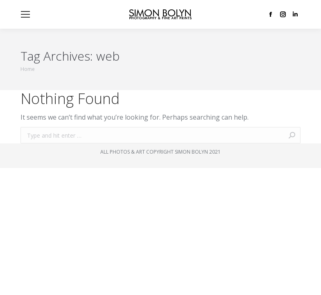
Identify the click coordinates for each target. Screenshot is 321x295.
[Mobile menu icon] (25, 14)
